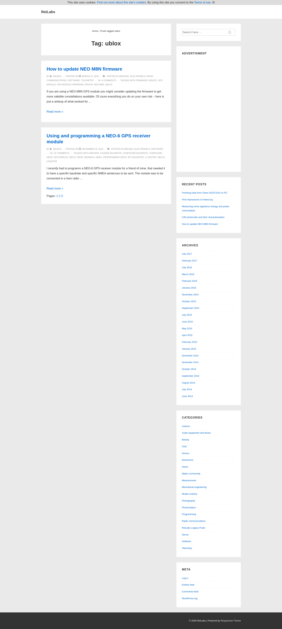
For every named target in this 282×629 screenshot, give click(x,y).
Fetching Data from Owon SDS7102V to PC (204, 192)
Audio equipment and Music (196, 432)
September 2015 (190, 308)
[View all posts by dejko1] (56, 76)
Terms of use (202, 2)
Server (185, 534)
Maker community (191, 473)
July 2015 (187, 315)
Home (185, 466)
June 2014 (187, 396)
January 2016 (189, 287)
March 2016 (188, 274)
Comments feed (190, 591)
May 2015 (187, 328)
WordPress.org (189, 598)
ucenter (52, 161)
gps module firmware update (75, 84)
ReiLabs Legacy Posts (193, 527)
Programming (189, 514)
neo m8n (99, 84)
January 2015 (189, 348)
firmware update (146, 80)
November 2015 (190, 294)
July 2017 (187, 253)
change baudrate (111, 153)
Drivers (185, 453)
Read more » (55, 111)
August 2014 (188, 382)
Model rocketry (189, 494)
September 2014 (190, 376)
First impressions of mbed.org (197, 199)
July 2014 (187, 389)
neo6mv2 (89, 157)
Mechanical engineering (194, 487)
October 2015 (189, 301)
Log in (185, 578)
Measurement (189, 480)
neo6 (80, 157)
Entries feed (188, 584)
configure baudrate (135, 153)
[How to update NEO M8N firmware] (90, 76)
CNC (184, 446)
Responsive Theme (231, 620)
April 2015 (187, 335)
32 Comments (61, 153)
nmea (99, 157)
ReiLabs (48, 12)
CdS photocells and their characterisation (203, 217)
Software (74, 80)
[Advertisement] (208, 112)
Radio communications (194, 521)
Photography (188, 500)
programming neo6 (114, 157)
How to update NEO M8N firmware (84, 69)
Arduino (124, 76)
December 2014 (190, 355)
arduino (94, 153)
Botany (185, 439)
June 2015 (187, 321)
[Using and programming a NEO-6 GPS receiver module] (92, 149)
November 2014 (190, 362)
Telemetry (87, 80)
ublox (108, 84)
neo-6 (72, 157)
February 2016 (189, 281)
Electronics (137, 76)
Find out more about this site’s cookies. (122, 2)
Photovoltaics (189, 507)
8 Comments (109, 80)
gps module (61, 157)
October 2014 (189, 369)
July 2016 (187, 267)
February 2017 (189, 260)
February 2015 (189, 342)
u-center (150, 157)
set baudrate (136, 157)
